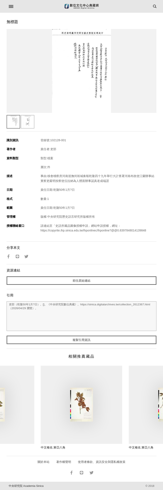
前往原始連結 (81, 280)
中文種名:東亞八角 (53, 447)
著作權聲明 (63, 462)
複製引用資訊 (81, 340)
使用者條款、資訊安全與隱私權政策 (101, 462)
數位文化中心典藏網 (81, 6)
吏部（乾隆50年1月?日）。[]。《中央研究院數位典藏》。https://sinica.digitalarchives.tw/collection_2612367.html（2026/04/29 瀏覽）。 (82, 316)
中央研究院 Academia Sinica (26, 485)
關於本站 (43, 462)
